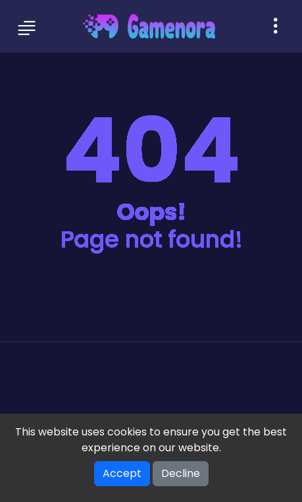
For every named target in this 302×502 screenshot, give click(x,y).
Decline (180, 473)
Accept (122, 473)
